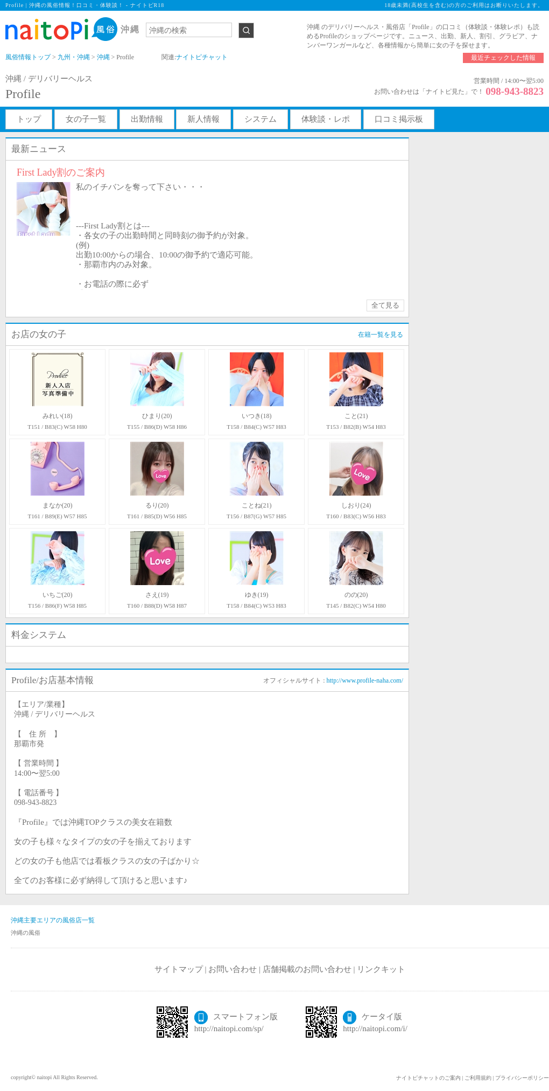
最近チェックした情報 (503, 57)
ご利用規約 (477, 1078)
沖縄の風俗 (25, 932)
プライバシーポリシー (522, 1078)
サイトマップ (178, 969)
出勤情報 (147, 119)
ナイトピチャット (202, 57)
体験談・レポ (325, 119)
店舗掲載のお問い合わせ (307, 969)
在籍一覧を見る (380, 334)
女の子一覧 (86, 119)
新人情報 (203, 119)
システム (260, 119)
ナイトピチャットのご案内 (428, 1078)
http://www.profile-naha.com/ (364, 680)
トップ (29, 119)
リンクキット (381, 969)
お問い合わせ (232, 969)
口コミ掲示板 (399, 119)
